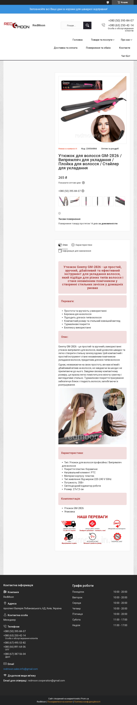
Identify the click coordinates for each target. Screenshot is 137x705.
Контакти (124, 47)
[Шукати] (87, 25)
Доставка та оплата (65, 47)
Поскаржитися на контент (60, 702)
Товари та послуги (101, 39)
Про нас (125, 39)
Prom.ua (85, 698)
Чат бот (125, 56)
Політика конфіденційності (87, 702)
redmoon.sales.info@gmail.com (20, 669)
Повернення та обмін (98, 47)
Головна (78, 39)
